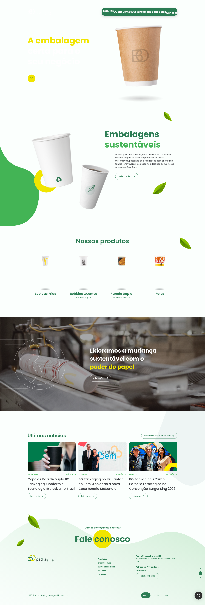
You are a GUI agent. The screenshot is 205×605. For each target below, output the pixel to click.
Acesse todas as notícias (157, 435)
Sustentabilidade (145, 11)
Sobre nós (98, 378)
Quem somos (104, 563)
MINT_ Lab (65, 595)
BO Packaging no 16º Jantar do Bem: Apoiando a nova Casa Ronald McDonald (100, 484)
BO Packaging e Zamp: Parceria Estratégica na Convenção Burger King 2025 (152, 484)
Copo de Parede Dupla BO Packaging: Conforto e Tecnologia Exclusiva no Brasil (51, 484)
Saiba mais (124, 176)
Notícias (159, 11)
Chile (157, 595)
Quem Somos (128, 11)
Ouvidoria (141, 570)
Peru (167, 595)
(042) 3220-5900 (147, 576)
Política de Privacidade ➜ (148, 567)
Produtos (115, 11)
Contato (169, 11)
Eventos (82, 474)
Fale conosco (102, 539)
